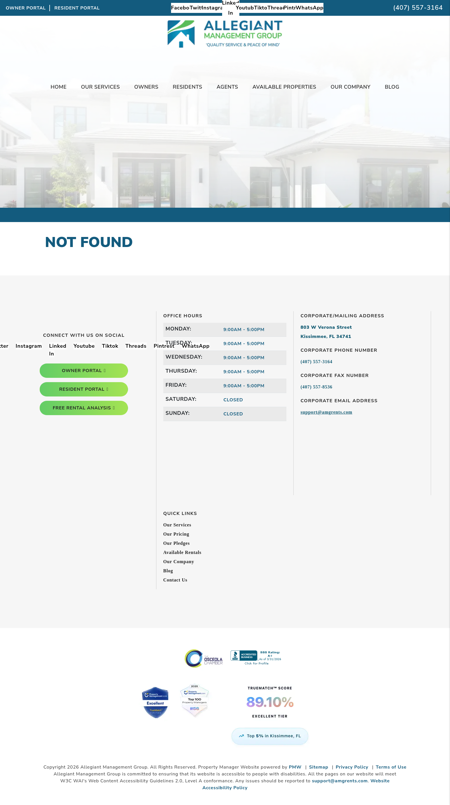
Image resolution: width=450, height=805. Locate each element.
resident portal (81, 389)
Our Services (177, 524)
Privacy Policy (352, 767)
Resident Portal (77, 8)
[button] (183, 7)
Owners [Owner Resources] (146, 86)
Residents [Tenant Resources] (187, 86)
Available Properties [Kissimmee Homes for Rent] (284, 86)
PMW (295, 767)
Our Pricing (176, 534)
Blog (392, 86)
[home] (225, 45)
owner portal (82, 371)
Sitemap (318, 767)
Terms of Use (391, 767)
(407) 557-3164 (418, 7)
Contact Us (175, 580)
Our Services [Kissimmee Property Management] (100, 86)
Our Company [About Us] (351, 86)
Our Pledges (176, 543)
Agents (227, 86)
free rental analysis (82, 408)
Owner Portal (26, 8)
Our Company (178, 561)
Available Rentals (182, 552)
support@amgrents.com (326, 412)
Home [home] (59, 86)
